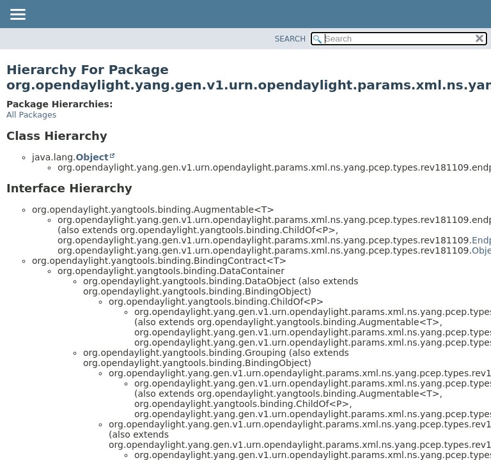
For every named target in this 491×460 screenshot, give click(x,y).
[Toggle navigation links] (17, 15)
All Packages (31, 114)
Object (91, 157)
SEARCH (290, 38)
